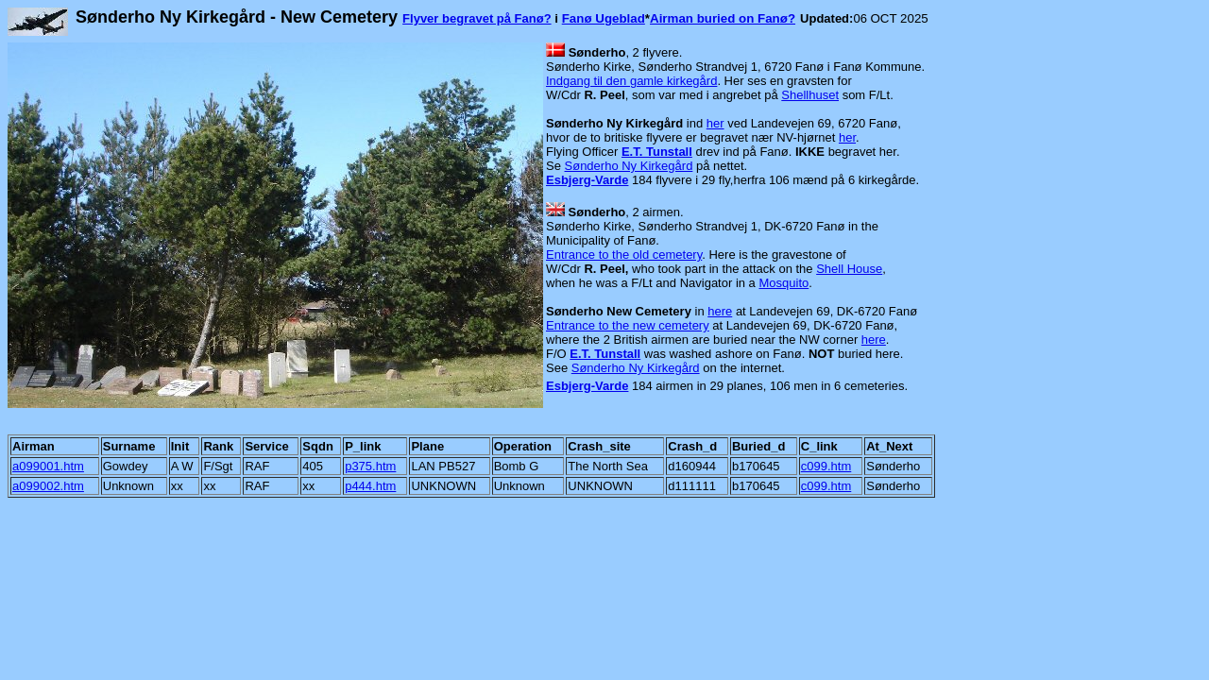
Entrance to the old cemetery (624, 254)
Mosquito (783, 283)
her (715, 123)
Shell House (849, 269)
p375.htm (370, 466)
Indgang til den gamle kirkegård (631, 81)
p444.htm (370, 486)
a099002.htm (48, 486)
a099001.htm (48, 466)
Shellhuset (810, 95)
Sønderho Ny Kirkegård (629, 166)
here (719, 311)
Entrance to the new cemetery (627, 325)
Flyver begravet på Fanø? (477, 18)
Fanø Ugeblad (603, 18)
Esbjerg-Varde (587, 180)
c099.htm (826, 466)
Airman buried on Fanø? (722, 18)
